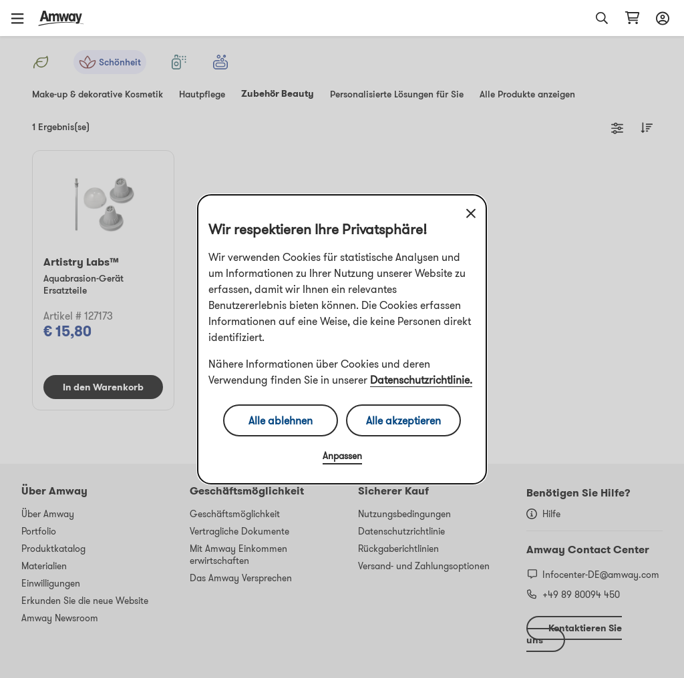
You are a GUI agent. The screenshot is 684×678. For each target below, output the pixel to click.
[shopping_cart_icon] (632, 18)
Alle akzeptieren (403, 420)
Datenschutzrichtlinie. (421, 379)
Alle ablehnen (280, 420)
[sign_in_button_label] (660, 18)
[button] (22, 18)
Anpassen (342, 456)
